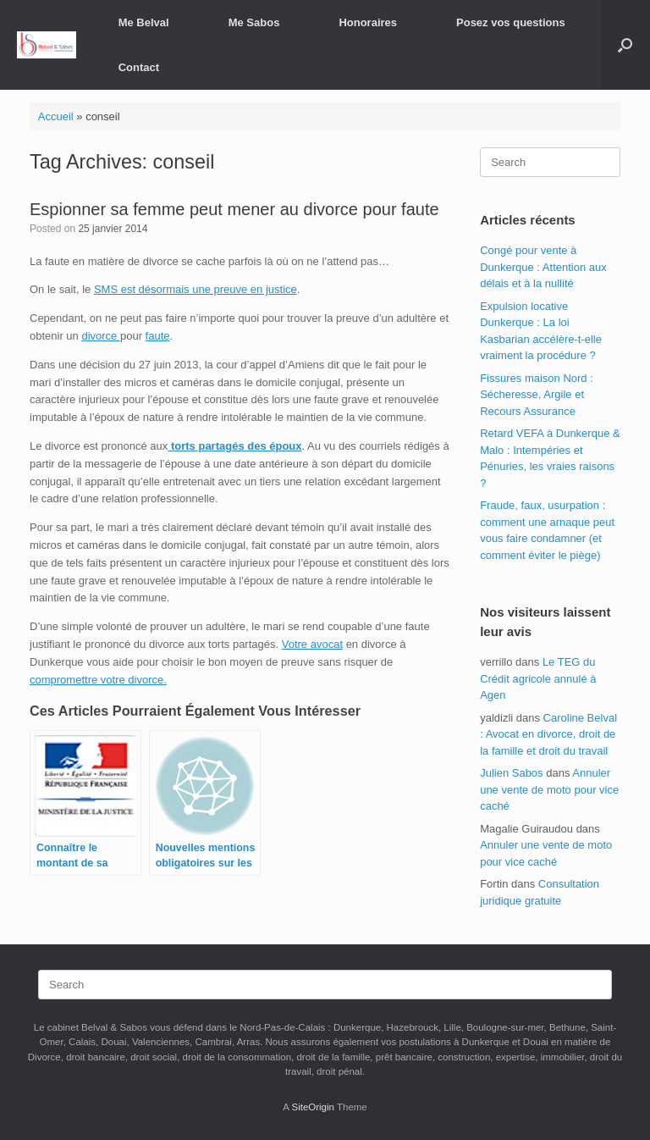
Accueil (56, 116)
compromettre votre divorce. (98, 679)
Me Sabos (254, 22)
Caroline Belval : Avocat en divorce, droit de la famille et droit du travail (548, 734)
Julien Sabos (511, 772)
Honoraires (368, 22)
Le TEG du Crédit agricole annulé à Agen (538, 678)
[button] (625, 45)
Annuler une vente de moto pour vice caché (549, 789)
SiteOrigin (312, 1107)
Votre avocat (312, 644)
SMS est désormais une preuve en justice (195, 289)
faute (158, 335)
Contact (138, 67)
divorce (100, 335)
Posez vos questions (510, 22)
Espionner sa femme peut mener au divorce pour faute (234, 209)
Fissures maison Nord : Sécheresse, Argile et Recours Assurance (536, 395)
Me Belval (143, 22)
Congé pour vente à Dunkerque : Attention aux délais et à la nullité (543, 267)
